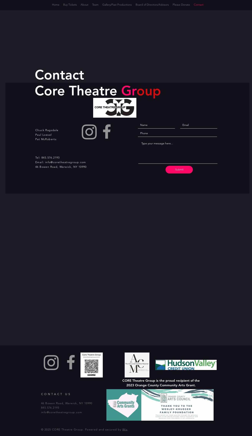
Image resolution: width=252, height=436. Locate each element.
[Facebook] (106, 131)
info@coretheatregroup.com (65, 162)
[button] (152, 4)
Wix (125, 429)
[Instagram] (89, 132)
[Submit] (179, 169)
